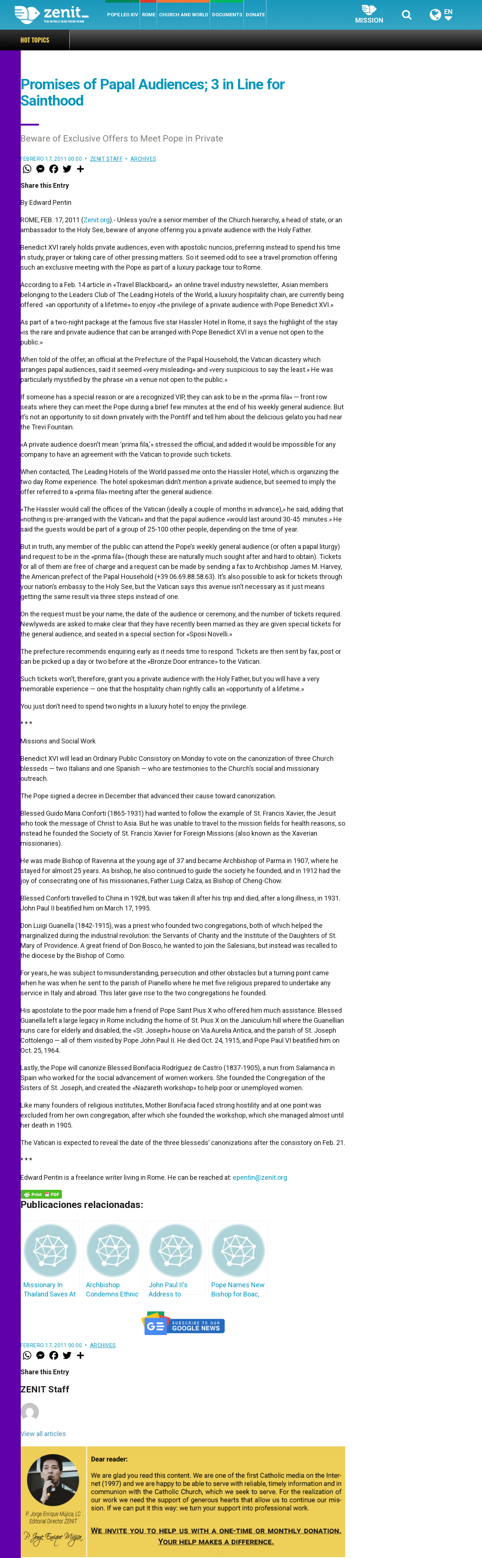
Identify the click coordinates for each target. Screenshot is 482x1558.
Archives (143, 159)
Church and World (183, 14)
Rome (148, 14)
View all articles (43, 1434)
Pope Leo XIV (122, 14)
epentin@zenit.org (260, 1177)
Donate (255, 14)
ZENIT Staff (106, 159)
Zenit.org (96, 220)
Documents (227, 14)
